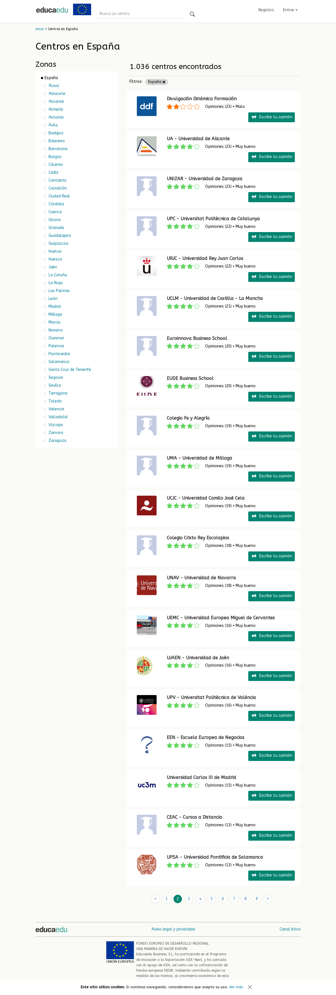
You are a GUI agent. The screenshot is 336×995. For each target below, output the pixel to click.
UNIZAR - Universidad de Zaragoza (204, 178)
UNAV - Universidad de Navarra (201, 577)
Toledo (54, 401)
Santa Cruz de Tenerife (69, 369)
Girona (54, 219)
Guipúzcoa (57, 243)
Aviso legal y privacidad (173, 929)
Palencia (55, 346)
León (52, 298)
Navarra (55, 330)
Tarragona (57, 393)
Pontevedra (58, 353)
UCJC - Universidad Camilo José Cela (206, 498)
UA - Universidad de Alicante (198, 138)
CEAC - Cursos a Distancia (194, 817)
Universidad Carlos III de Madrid (201, 777)
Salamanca (58, 361)
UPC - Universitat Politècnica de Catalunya (213, 218)
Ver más (236, 987)
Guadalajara (59, 235)
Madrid (54, 306)
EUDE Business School (190, 378)
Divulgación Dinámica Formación (202, 98)
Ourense (55, 338)
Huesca (54, 259)
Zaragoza (56, 440)
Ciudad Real (58, 196)
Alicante (55, 101)
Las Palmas (58, 290)
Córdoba (55, 204)
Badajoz (55, 133)
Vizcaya (55, 424)
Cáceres (55, 164)
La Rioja (55, 283)
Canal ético (290, 929)
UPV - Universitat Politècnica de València (211, 697)
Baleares (56, 141)
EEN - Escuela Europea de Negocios (205, 737)
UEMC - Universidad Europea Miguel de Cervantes (221, 617)
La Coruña (57, 275)
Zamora (55, 432)
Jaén (52, 267)
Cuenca (54, 212)
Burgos (54, 156)
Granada (55, 227)
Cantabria (56, 180)
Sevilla (54, 385)
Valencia (55, 409)
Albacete (56, 93)
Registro (266, 10)
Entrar (290, 10)
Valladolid (57, 417)
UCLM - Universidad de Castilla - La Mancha (215, 298)
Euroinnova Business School (197, 338)
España (156, 81)
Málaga (54, 314)
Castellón (57, 188)
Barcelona (57, 148)
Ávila (52, 125)
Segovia (55, 377)
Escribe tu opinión (271, 117)
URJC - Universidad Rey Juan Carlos (205, 258)
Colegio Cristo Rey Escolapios (198, 537)
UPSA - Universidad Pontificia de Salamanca (215, 857)
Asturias (55, 117)
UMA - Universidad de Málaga (199, 458)
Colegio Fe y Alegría (188, 418)
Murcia (53, 322)
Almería (55, 109)
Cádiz (52, 172)
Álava (53, 85)
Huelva (54, 251)
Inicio (40, 29)
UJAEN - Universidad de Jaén (198, 657)
